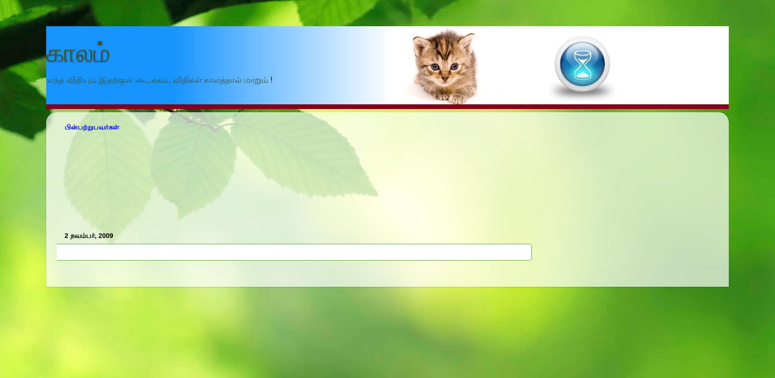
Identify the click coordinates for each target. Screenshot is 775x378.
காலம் (78, 53)
